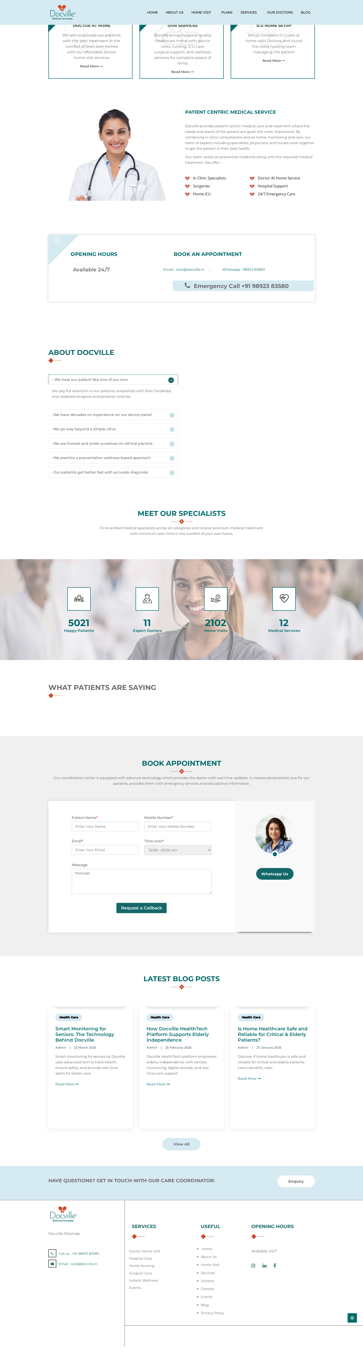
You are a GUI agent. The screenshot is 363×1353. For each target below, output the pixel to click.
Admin (60, 1054)
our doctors (280, 12)
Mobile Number (158, 824)
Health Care (68, 1024)
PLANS (227, 12)
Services (208, 1279)
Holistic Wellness (143, 1287)
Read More (91, 66)
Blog (306, 12)
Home (207, 1255)
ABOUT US (174, 12)
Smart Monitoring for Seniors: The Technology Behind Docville (84, 1041)
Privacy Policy (213, 1319)
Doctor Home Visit (145, 1258)
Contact (208, 1295)
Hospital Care (140, 1265)
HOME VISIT (201, 12)
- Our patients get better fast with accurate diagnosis (103, 479)
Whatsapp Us (274, 881)
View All (181, 1151)
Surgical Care (140, 1279)
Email (77, 848)
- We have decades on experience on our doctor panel (104, 417)
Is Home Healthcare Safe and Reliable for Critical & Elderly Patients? (273, 1041)
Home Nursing (142, 1272)
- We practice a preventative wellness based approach (104, 463)
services (249, 12)
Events (135, 1294)
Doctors (207, 1287)
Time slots (154, 848)
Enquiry (296, 1188)
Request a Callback (141, 914)
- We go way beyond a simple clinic (86, 432)
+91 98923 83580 (85, 1260)
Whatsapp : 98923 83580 (243, 269)
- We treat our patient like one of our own (92, 380)
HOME (152, 12)
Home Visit (210, 1271)
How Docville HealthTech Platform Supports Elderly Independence (178, 1041)
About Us (209, 1263)
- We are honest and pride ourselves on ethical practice (105, 448)
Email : (183, 269)
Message (79, 871)
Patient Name (85, 824)
